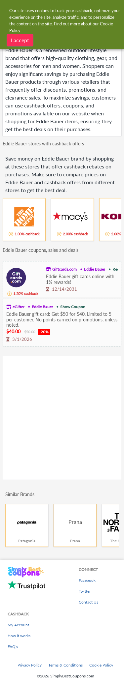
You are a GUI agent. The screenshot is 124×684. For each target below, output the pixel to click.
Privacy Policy (30, 665)
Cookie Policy (101, 665)
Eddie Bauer (94, 269)
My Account (18, 624)
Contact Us (88, 602)
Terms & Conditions (65, 665)
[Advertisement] (62, 418)
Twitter (85, 591)
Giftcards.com (64, 269)
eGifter (18, 306)
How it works (19, 635)
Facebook (87, 580)
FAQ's (13, 646)
